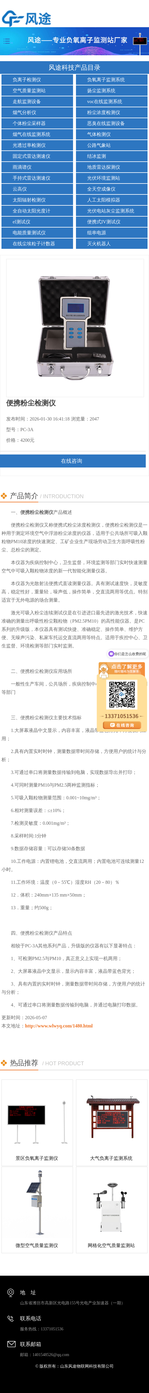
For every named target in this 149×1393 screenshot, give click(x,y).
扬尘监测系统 (101, 90)
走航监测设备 (27, 101)
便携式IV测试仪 (103, 221)
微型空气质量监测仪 (37, 1245)
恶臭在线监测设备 (106, 123)
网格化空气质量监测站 (111, 1245)
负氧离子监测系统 (106, 79)
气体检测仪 (99, 134)
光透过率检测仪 (29, 145)
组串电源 (96, 232)
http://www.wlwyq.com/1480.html (59, 1025)
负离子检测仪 (27, 79)
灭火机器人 (99, 243)
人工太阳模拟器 (103, 199)
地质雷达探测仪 (103, 167)
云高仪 (20, 188)
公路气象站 (99, 145)
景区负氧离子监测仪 (37, 1158)
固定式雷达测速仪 (31, 156)
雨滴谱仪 (22, 167)
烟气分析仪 (24, 112)
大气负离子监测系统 (111, 1158)
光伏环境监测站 (103, 178)
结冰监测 (96, 156)
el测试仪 (21, 221)
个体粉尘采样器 (29, 123)
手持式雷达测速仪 (31, 178)
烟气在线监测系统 (31, 134)
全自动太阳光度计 (31, 210)
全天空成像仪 (101, 188)
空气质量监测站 (29, 90)
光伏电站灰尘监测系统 (110, 210)
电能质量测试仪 (29, 232)
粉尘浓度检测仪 (103, 112)
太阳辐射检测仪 (29, 199)
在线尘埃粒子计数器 (34, 243)
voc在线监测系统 (104, 101)
